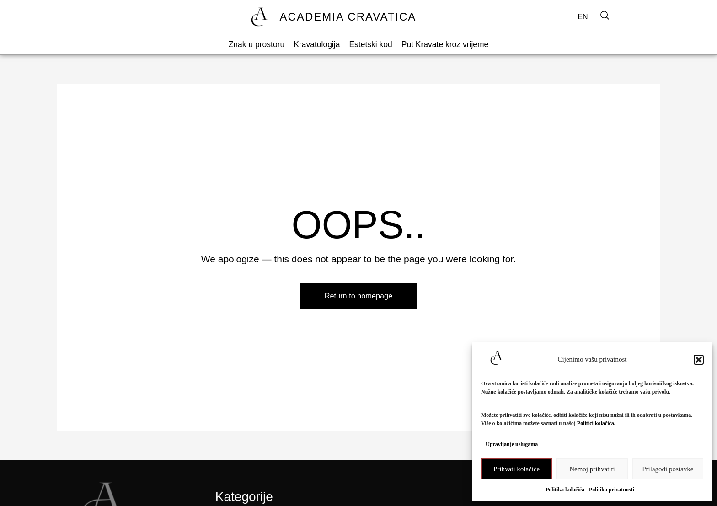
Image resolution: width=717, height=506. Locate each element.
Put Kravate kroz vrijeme (445, 44)
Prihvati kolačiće (516, 469)
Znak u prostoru (257, 44)
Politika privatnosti (611, 489)
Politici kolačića (595, 423)
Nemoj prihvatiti (592, 469)
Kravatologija (317, 44)
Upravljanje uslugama (512, 444)
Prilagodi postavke (667, 469)
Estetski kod (370, 44)
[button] (698, 359)
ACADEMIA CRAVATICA (348, 17)
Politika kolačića (565, 489)
